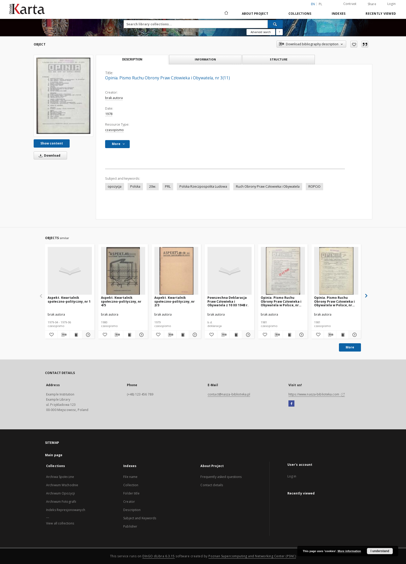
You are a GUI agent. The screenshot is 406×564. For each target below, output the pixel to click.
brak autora (114, 98)
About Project (255, 13)
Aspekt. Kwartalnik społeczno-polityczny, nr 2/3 (174, 301)
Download (48, 155)
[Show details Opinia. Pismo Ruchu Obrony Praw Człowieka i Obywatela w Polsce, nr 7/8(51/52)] (354, 334)
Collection (130, 485)
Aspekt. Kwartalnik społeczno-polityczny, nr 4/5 (121, 301)
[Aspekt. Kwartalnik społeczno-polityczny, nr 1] (70, 271)
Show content (51, 143)
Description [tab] (132, 59)
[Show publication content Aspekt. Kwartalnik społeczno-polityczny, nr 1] (76, 334)
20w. (152, 186)
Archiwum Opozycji (60, 493)
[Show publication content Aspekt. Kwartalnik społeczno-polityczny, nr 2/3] (183, 334)
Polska (135, 186)
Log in (291, 476)
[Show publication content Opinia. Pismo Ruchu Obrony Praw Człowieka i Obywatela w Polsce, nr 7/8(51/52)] (342, 334)
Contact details (211, 485)
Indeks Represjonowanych (65, 510)
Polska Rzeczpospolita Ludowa (203, 186)
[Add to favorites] (353, 44)
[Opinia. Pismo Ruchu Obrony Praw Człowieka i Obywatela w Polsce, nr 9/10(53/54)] (283, 271)
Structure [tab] (278, 59)
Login (391, 4)
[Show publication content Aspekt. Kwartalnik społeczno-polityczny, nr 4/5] (129, 334)
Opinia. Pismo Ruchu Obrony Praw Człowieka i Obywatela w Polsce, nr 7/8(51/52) (334, 301)
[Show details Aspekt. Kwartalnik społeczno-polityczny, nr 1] (88, 334)
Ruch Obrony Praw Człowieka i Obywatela (268, 186)
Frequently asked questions (221, 477)
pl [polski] (320, 4)
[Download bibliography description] (63, 334)
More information (349, 551)
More (350, 347)
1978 (108, 114)
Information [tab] (205, 59)
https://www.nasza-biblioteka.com (316, 394)
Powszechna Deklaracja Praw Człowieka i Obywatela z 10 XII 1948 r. (228, 301)
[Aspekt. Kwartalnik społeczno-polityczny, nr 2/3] (176, 271)
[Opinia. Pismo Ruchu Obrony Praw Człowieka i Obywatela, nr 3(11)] (63, 96)
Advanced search (261, 32)
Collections (299, 13)
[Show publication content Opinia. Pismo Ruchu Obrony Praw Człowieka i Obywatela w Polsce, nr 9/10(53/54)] (289, 334)
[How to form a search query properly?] (279, 32)
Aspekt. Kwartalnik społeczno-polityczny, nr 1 (69, 299)
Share (372, 4)
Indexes (339, 13)
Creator (129, 501)
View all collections (60, 523)
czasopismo (114, 130)
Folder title (131, 493)
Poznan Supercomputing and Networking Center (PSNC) (252, 556)
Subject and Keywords (139, 518)
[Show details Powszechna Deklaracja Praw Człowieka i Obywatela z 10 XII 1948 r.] (247, 334)
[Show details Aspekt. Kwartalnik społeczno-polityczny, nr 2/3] (194, 334)
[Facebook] (291, 403)
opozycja (114, 186)
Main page (53, 455)
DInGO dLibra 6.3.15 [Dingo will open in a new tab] (158, 556)
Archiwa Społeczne (60, 477)
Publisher (130, 526)
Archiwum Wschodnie (62, 485)
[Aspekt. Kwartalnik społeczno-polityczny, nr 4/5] (123, 271)
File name (130, 477)
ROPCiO (314, 186)
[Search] (275, 24)
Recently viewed (381, 13)
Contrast (350, 4)
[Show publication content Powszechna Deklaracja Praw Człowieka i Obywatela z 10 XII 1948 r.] (236, 334)
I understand (380, 551)
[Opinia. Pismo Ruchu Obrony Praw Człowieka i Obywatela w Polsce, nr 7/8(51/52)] (336, 271)
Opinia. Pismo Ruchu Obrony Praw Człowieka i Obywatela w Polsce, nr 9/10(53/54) (281, 301)
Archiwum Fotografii (61, 501)
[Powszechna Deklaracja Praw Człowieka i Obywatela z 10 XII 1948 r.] (229, 271)
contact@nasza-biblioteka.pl (229, 394)
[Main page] (226, 13)
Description (132, 510)
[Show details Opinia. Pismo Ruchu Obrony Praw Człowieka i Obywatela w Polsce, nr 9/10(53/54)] (301, 334)
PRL (168, 186)
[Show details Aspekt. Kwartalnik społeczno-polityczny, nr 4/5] (141, 334)
